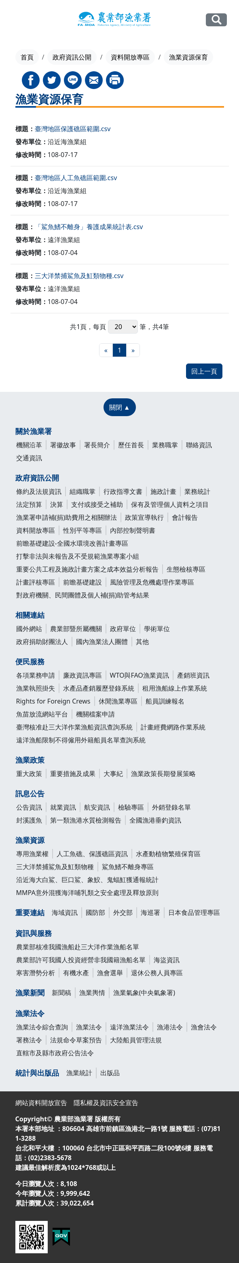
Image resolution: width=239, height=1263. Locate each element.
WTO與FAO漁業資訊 (139, 675)
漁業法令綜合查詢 (42, 1027)
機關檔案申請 (95, 714)
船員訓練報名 (165, 701)
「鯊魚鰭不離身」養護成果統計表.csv (89, 226)
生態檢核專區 (186, 569)
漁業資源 (29, 840)
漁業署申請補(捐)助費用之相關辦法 (66, 517)
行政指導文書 (123, 491)
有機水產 (76, 972)
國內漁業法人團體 (102, 641)
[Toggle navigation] (17, 20)
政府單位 (123, 628)
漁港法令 (170, 1027)
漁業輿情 (92, 992)
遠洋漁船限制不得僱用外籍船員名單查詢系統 (81, 740)
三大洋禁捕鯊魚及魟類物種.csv (79, 275)
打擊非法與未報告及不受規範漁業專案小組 (77, 556)
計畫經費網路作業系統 (173, 727)
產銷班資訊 (193, 675)
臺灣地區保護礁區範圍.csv (73, 128)
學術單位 (157, 628)
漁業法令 (29, 1013)
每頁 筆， (122, 327)
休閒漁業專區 (118, 701)
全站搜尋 (216, 19)
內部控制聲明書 (132, 530)
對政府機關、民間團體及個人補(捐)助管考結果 (83, 595)
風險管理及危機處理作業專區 (152, 582)
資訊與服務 (33, 933)
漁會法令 (204, 1027)
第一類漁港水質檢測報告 (85, 820)
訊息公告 (29, 793)
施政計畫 (163, 491)
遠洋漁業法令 (129, 1027)
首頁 (27, 57)
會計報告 (185, 517)
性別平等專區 (82, 530)
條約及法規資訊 (38, 491)
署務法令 (29, 1039)
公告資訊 (29, 807)
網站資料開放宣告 (41, 1102)
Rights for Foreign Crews (53, 701)
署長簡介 (97, 444)
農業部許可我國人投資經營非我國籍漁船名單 (81, 959)
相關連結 (29, 615)
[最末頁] (133, 350)
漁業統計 (79, 1072)
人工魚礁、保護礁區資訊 (92, 853)
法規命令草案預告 (76, 1039)
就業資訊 (63, 807)
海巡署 (150, 912)
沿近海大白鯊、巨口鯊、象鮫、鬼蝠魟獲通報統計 (87, 879)
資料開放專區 (130, 57)
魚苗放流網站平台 (42, 714)
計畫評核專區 (35, 582)
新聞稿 (61, 992)
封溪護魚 (29, 820)
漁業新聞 (29, 992)
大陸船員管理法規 (136, 1039)
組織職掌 (82, 491)
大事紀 (113, 773)
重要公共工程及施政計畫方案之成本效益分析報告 (87, 569)
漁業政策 (29, 760)
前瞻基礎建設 (82, 582)
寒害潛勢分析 (35, 972)
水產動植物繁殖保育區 (168, 853)
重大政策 (29, 773)
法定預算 (29, 504)
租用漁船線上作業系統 (174, 688)
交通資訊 (29, 457)
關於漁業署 (33, 431)
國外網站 (29, 628)
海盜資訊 (167, 959)
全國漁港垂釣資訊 (155, 820)
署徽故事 (63, 444)
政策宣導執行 (144, 517)
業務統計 (197, 491)
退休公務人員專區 (157, 972)
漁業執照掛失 (35, 688)
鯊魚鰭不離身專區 (128, 866)
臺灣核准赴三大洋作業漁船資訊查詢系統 (74, 727)
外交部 (123, 912)
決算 (56, 504)
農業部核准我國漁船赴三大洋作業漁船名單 (77, 946)
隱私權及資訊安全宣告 (106, 1102)
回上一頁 (204, 371)
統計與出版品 (37, 1073)
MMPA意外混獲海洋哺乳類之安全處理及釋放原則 (87, 892)
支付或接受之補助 (97, 504)
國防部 (95, 912)
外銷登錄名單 (171, 807)
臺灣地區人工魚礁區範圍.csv (76, 177)
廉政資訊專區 (82, 675)
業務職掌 (165, 444)
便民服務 (29, 661)
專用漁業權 (32, 853)
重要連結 (29, 912)
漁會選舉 (110, 972)
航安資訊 (97, 807)
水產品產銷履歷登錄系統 (98, 688)
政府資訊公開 (72, 57)
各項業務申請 (35, 675)
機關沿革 (29, 444)
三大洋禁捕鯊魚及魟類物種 (55, 866)
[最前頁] (106, 350)
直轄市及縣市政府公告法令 (55, 1052)
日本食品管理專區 (194, 912)
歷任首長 (131, 444)
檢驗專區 (131, 807)
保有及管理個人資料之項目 (170, 504)
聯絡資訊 (199, 444)
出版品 (110, 1072)
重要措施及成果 (72, 773)
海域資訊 (65, 912)
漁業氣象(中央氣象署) (144, 992)
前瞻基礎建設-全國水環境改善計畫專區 (72, 543)
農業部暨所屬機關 (76, 628)
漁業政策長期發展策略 (163, 773)
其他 (142, 641)
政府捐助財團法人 (42, 641)
